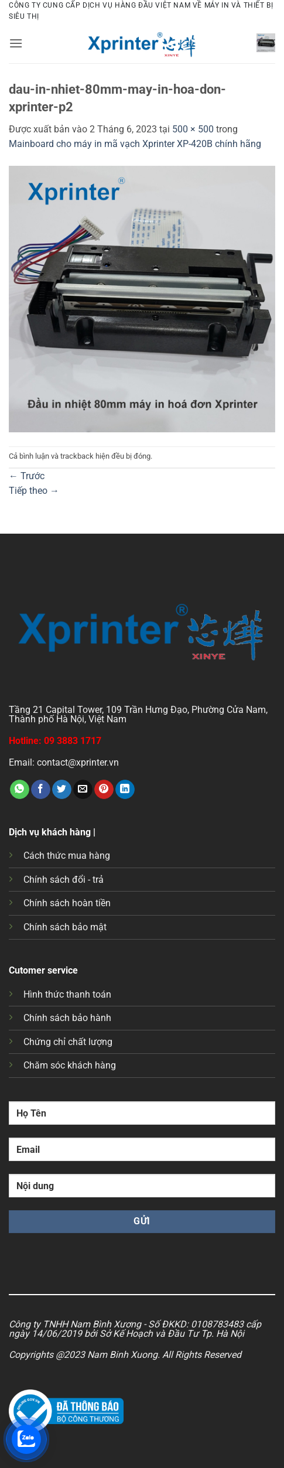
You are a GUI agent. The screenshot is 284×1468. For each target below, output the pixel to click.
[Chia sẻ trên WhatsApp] (19, 790)
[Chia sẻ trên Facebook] (40, 790)
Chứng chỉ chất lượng (67, 1041)
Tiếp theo (34, 490)
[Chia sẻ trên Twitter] (61, 790)
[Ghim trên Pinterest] (104, 790)
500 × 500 (193, 129)
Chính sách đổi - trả (63, 879)
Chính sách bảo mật (65, 927)
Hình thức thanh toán (67, 994)
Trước (27, 476)
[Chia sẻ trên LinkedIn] (125, 790)
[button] (16, 43)
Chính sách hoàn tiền (67, 903)
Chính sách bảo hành (67, 1017)
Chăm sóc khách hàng (69, 1065)
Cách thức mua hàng (66, 855)
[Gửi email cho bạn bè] (83, 790)
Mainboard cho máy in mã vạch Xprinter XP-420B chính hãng (135, 143)
